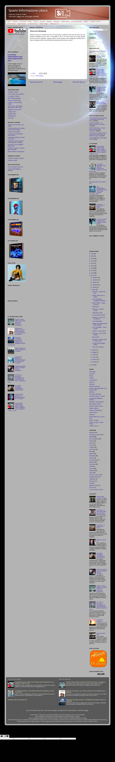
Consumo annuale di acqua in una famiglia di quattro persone (101, 89)
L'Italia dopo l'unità (97, 312)
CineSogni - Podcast (95, 21)
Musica (30, 21)
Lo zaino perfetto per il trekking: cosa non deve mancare (16, 129)
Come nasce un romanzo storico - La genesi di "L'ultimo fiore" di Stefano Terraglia (98, 134)
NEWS (8, 21)
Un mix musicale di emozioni (15, 167)
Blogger (86, 710)
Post (92, 40)
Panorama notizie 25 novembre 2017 (17, 699)
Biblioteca (86, 21)
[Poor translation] (6, 736)
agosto (94, 287)
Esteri (90, 466)
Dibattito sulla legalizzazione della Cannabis (99, 324)
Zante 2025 (11, 118)
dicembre (95, 277)
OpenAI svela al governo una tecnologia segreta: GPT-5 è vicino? (20, 397)
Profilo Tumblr (93, 412)
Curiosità (91, 468)
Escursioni (42, 21)
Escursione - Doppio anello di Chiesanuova (99, 340)
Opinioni (91, 453)
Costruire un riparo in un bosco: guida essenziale (16, 148)
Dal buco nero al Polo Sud (100, 56)
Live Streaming (39, 75)
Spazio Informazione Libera (28, 10)
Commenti (93, 43)
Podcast (36, 21)
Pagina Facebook (22, 23)
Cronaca (91, 458)
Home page (57, 82)
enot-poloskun (73, 710)
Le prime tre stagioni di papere (16, 158)
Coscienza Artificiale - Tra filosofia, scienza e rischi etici (96, 123)
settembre (95, 284)
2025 (92, 256)
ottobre (95, 282)
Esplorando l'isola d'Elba (14, 100)
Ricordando (92, 455)
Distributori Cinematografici (96, 402)
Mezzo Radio (95, 337)
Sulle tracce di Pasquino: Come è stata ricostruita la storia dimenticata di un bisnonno (20, 331)
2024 (92, 258)
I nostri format (23, 21)
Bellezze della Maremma (14, 98)
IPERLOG (91, 487)
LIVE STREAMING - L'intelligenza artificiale (98, 299)
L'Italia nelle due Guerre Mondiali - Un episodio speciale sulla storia (98, 119)
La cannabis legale (97, 321)
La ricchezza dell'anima (99, 620)
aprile (94, 354)
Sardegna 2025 (12, 116)
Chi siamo (15, 21)
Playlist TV (92, 382)
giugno (95, 350)
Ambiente (91, 432)
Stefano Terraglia (44, 23)
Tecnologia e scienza (94, 434)
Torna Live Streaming (97, 347)
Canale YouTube (65, 21)
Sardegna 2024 (12, 114)
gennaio (95, 362)
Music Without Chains (95, 404)
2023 (92, 261)
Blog (90, 451)
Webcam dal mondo (94, 386)
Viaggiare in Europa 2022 (14, 109)
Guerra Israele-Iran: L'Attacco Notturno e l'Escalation (20, 349)
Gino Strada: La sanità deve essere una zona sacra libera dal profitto (101, 512)
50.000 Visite (95, 306)
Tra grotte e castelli (13, 92)
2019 (92, 270)
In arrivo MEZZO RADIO (98, 315)
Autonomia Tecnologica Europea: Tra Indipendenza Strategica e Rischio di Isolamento (16, 341)
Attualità (91, 436)
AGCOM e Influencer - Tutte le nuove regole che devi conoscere (97, 129)
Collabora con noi (54, 23)
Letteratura (92, 479)
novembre (95, 280)
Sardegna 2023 (12, 111)
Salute (90, 443)
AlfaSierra (49, 21)
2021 (92, 265)
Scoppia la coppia (12, 160)
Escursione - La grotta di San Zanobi (100, 206)
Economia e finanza (94, 474)
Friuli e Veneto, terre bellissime (16, 94)
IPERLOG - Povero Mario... (99, 331)
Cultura (91, 472)
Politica (91, 441)
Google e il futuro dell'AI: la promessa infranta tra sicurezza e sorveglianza (20, 322)
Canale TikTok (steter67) (95, 410)
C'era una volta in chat (95, 489)
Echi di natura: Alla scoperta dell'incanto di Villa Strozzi (15, 106)
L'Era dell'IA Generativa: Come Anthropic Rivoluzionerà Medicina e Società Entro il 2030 (97, 167)
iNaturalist (92, 414)
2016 (92, 365)
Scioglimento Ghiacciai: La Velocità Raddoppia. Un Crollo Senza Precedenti (20, 359)
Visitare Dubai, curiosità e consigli (101, 497)
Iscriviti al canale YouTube (96, 406)
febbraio (95, 359)
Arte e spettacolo (93, 439)
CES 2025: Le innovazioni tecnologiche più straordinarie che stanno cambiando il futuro (17, 378)
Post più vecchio (79, 82)
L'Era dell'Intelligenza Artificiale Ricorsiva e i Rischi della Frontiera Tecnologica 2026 (98, 190)
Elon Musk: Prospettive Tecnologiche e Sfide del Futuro (19, 388)
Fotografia (92, 470)
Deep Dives (56, 21)
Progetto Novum (93, 477)
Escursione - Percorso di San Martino (98, 318)
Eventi (90, 483)
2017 (92, 275)
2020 (92, 268)
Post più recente (36, 82)
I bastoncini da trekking (14, 131)
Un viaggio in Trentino (14, 96)
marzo (94, 357)
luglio (94, 289)
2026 (92, 253)
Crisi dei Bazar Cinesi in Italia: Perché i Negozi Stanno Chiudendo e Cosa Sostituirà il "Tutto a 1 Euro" (16, 407)
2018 (92, 273)
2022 (92, 263)
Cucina (91, 445)
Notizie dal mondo (11, 23)
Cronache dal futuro (32, 23)
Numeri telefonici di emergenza (16, 151)
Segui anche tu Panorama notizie (101, 102)
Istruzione (92, 481)
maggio (95, 352)
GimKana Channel (94, 485)
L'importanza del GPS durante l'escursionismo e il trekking (16, 141)
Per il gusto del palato (76, 21)
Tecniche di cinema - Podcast (97, 396)
